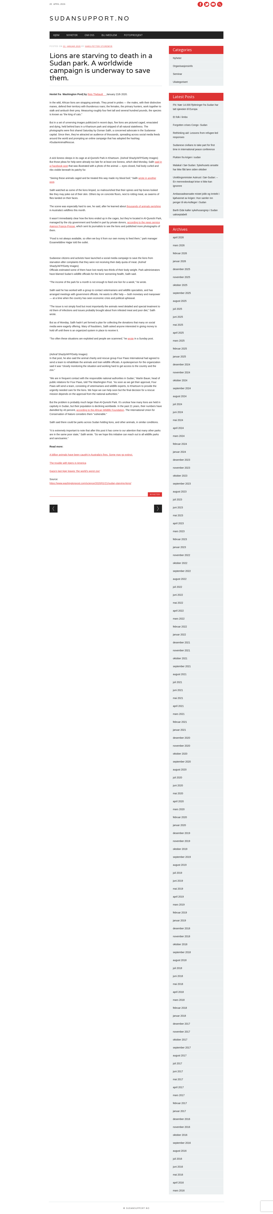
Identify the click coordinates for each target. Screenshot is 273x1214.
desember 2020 (181, 737)
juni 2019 (178, 880)
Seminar (177, 74)
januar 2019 (179, 920)
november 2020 (181, 745)
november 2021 (181, 650)
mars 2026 (178, 245)
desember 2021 (181, 642)
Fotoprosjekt (133, 35)
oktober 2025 (180, 285)
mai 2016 (178, 1174)
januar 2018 (179, 1015)
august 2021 (179, 674)
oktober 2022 (180, 563)
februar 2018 (180, 1007)
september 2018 (182, 952)
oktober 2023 (180, 475)
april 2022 (178, 610)
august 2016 (179, 1150)
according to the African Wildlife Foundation (100, 410)
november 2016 (181, 1127)
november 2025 (181, 277)
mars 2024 (178, 436)
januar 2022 (179, 634)
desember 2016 (181, 1119)
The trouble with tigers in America (68, 463)
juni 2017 (178, 1071)
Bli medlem (109, 35)
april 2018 (178, 992)
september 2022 (182, 571)
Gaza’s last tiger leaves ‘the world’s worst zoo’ (75, 471)
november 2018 (181, 936)
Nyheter (72, 35)
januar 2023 (179, 547)
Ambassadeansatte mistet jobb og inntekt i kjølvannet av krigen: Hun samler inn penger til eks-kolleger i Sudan (196, 198)
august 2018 (179, 960)
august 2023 (179, 491)
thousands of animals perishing (144, 206)
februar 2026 (180, 253)
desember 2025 (181, 269)
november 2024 (181, 372)
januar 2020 (179, 825)
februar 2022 (180, 626)
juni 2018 (178, 976)
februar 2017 (180, 1103)
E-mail (213, 4)
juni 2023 (178, 507)
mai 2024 (178, 420)
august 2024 (179, 396)
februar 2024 (180, 443)
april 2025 (178, 332)
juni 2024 (178, 412)
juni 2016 (178, 1166)
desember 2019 (181, 833)
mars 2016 (178, 1190)
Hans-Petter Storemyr (98, 46)
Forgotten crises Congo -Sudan (190, 125)
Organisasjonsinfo (183, 66)
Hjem (56, 35)
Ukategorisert (180, 81)
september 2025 (182, 293)
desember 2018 (181, 928)
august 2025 (179, 301)
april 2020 (178, 801)
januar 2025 (179, 356)
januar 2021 (179, 729)
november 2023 (181, 467)
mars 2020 (178, 809)
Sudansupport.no (90, 18)
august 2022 (179, 579)
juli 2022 (177, 586)
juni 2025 (178, 316)
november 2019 (181, 841)
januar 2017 (179, 1111)
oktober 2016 (180, 1135)
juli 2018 (177, 968)
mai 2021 (178, 698)
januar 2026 (179, 261)
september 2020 (182, 761)
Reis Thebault (97, 94)
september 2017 (182, 1047)
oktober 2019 (180, 849)
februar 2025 (180, 348)
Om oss (89, 35)
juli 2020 (177, 777)
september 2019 (182, 857)
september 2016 (182, 1142)
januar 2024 (179, 451)
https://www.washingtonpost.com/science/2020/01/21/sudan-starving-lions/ (90, 483)
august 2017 (179, 1055)
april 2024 (178, 428)
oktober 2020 (180, 753)
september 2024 (182, 388)
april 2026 (178, 237)
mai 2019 (178, 888)
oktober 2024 (180, 380)
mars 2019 (178, 904)
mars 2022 (178, 618)
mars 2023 (178, 531)
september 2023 (182, 483)
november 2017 (181, 1031)
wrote (131, 338)
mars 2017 (178, 1095)
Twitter (206, 4)
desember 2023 (181, 459)
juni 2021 (178, 690)
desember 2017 (181, 1023)
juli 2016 (177, 1158)
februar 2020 (180, 817)
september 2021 (182, 666)
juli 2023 (177, 499)
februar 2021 (180, 721)
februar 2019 (180, 912)
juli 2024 (177, 404)
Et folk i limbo (180, 117)
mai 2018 (178, 984)
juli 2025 (177, 308)
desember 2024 (181, 364)
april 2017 (178, 1087)
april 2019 (178, 896)
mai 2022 (178, 602)
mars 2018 (178, 999)
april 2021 (178, 706)
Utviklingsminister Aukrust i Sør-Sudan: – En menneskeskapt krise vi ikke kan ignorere (195, 181)
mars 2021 (178, 714)
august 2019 (179, 864)
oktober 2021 (180, 658)
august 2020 (179, 769)
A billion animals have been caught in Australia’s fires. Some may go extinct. (91, 454)
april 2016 (178, 1182)
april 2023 (178, 523)
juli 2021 (177, 682)
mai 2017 (178, 1079)
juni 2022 (178, 594)
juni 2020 (178, 785)
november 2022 (181, 555)
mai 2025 (178, 324)
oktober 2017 (180, 1039)
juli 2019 (177, 872)
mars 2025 (178, 340)
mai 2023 (178, 515)
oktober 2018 (180, 944)
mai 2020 (178, 793)
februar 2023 (180, 539)
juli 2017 (177, 1063)
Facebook (200, 4)
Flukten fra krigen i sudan (187, 157)
